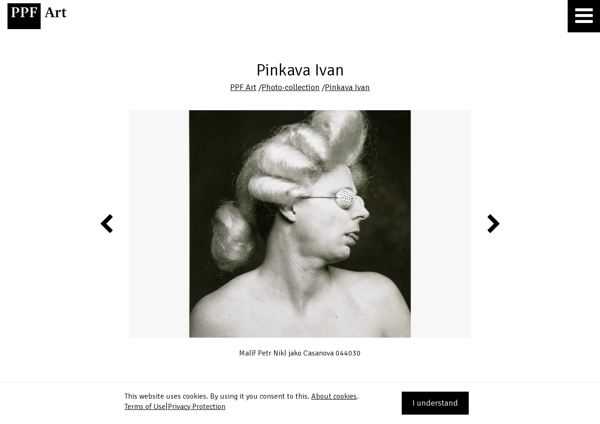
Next (493, 223)
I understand (435, 403)
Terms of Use (145, 406)
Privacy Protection (196, 406)
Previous (107, 223)
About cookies (334, 396)
